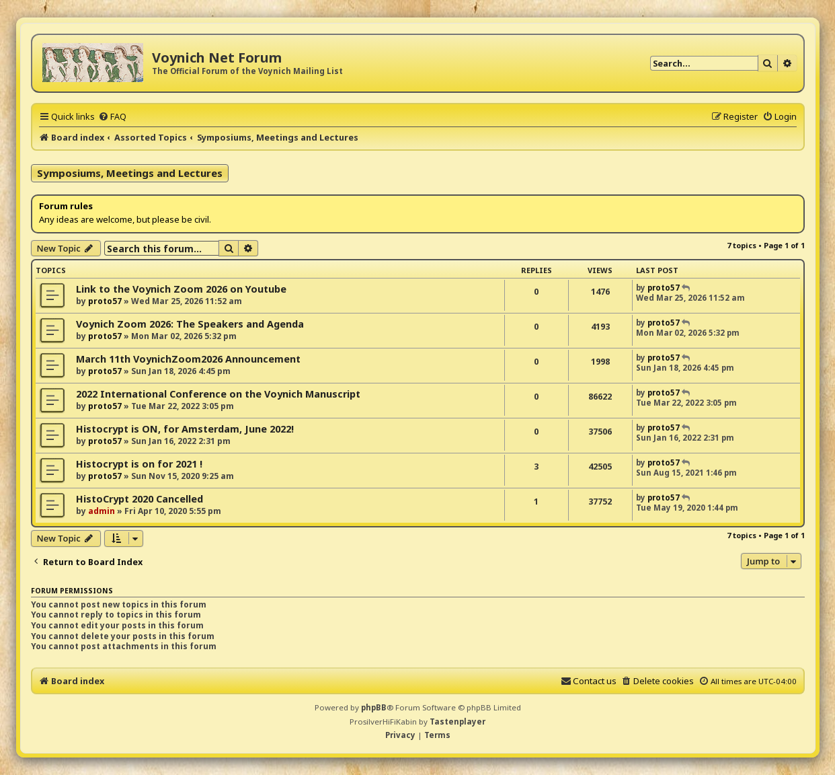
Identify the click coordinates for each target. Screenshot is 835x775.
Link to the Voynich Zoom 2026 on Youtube (181, 289)
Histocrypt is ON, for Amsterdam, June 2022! (185, 428)
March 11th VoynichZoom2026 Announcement (188, 359)
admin (101, 511)
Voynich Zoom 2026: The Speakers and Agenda (190, 324)
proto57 (105, 301)
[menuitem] (112, 116)
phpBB (374, 707)
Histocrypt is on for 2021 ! (139, 463)
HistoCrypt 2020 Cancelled (139, 498)
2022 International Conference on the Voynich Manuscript (218, 394)
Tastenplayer (457, 721)
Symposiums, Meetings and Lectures (130, 173)
